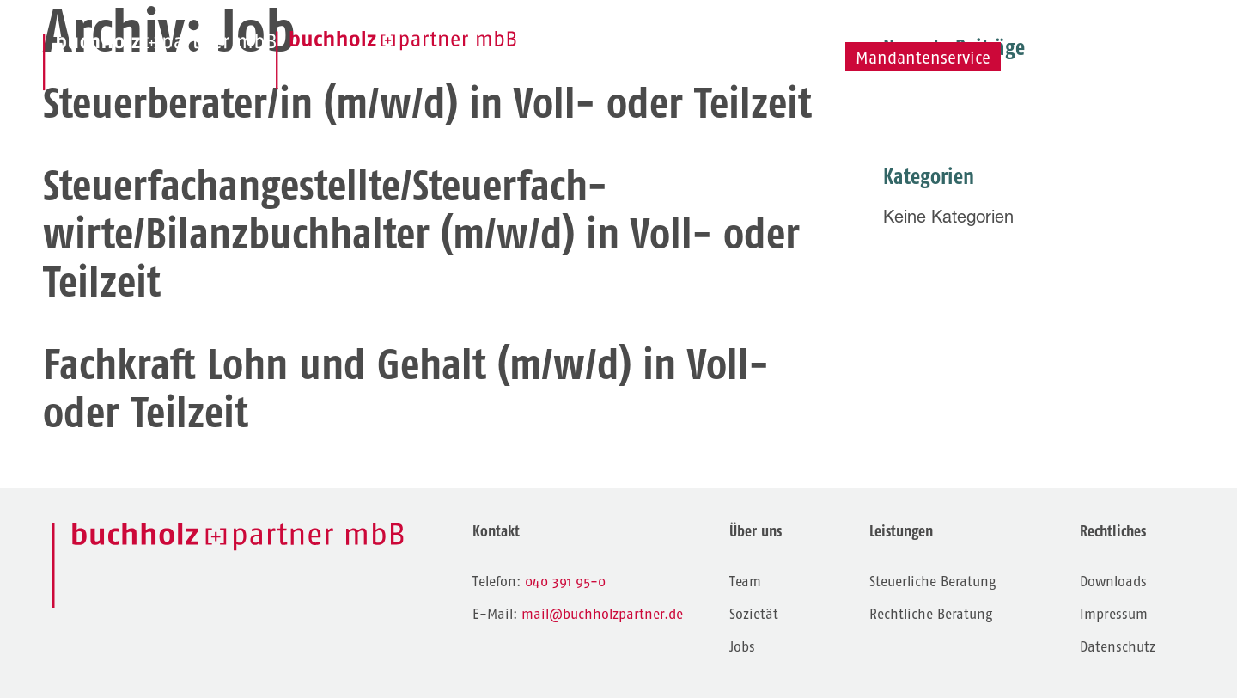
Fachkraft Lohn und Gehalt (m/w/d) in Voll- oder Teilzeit (406, 388)
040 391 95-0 (565, 581)
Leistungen (647, 30)
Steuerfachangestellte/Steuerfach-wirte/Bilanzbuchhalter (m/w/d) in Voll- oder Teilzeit (421, 233)
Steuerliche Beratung (932, 581)
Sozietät (881, 30)
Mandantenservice (923, 58)
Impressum (1114, 614)
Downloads (1113, 581)
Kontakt (1073, 30)
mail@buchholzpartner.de (602, 614)
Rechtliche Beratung (930, 614)
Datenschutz (1117, 647)
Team (770, 30)
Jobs (977, 30)
